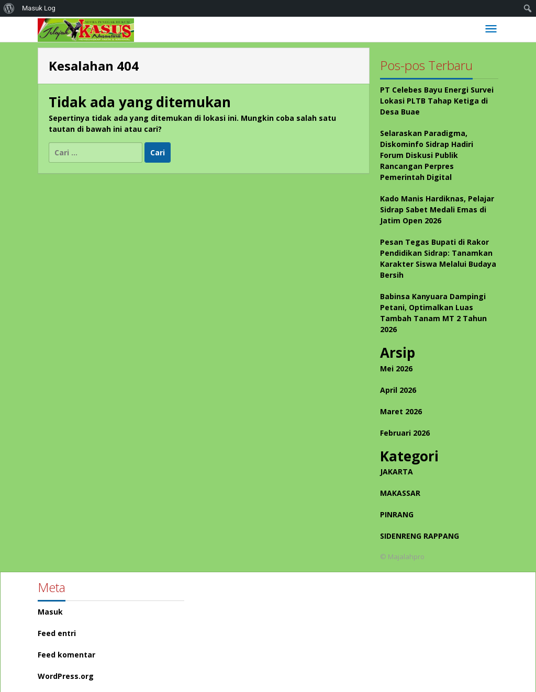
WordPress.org (66, 676)
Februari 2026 (405, 433)
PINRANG (397, 514)
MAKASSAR (400, 493)
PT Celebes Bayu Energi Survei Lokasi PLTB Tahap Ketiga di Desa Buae (437, 101)
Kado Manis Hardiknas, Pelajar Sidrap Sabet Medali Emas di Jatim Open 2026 (437, 209)
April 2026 (398, 390)
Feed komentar (66, 655)
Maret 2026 (401, 411)
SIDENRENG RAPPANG (419, 536)
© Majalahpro (402, 556)
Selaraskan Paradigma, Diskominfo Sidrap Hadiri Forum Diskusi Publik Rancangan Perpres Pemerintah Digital (426, 155)
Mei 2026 (396, 368)
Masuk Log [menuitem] (38, 8)
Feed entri (57, 633)
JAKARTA (396, 472)
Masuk (50, 612)
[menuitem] (9, 8)
